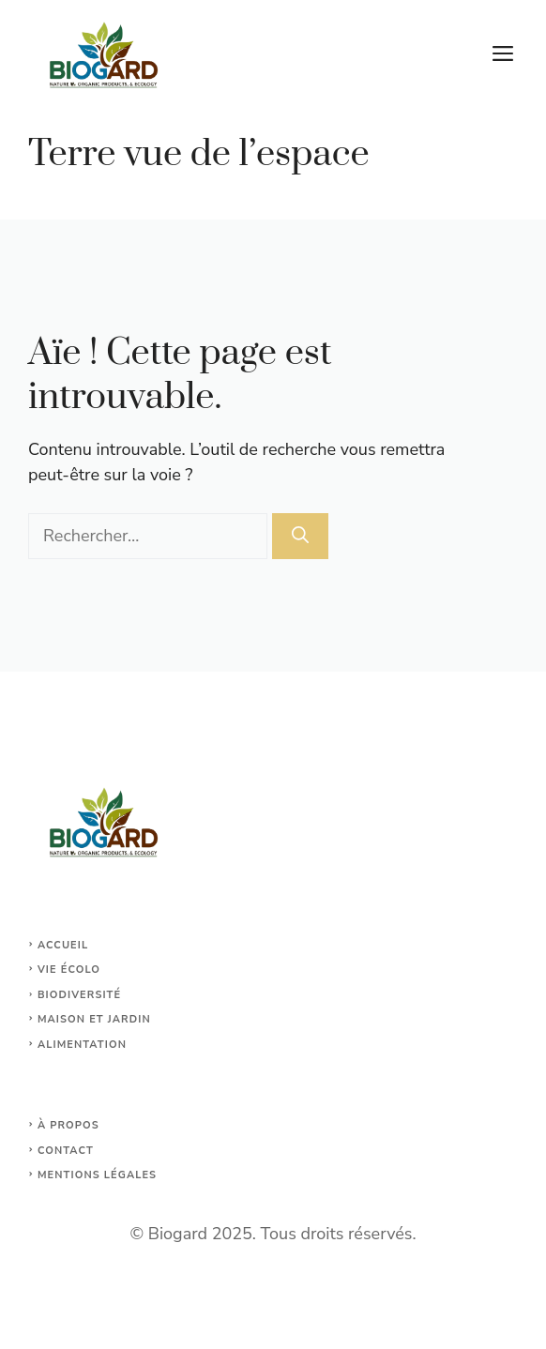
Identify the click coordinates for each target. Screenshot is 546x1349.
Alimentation (82, 1045)
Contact (66, 1151)
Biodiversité (79, 995)
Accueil (63, 945)
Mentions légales (97, 1175)
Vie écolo (69, 969)
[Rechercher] (300, 536)
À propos (68, 1125)
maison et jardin (94, 1019)
